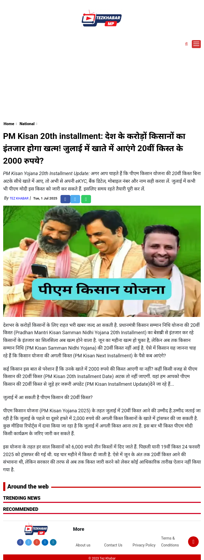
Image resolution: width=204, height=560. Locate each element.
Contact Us (113, 545)
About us (83, 545)
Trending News (22, 498)
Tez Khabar (19, 198)
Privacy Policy (144, 545)
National (27, 123)
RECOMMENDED (20, 509)
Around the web (28, 486)
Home (9, 123)
